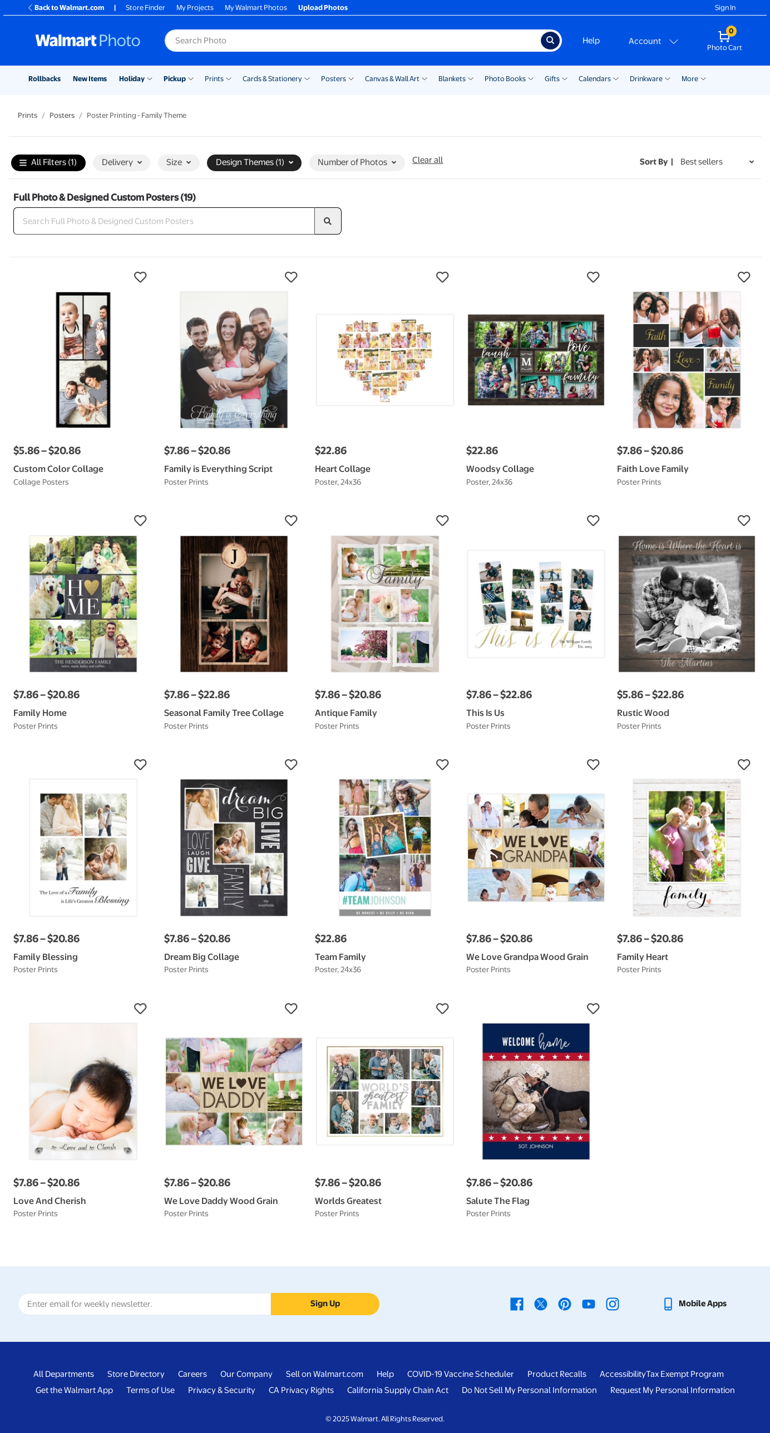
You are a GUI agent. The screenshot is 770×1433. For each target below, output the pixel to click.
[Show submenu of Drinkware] (667, 77)
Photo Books (505, 78)
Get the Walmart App (74, 1390)
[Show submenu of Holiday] (149, 77)
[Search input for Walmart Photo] (353, 40)
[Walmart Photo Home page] (88, 40)
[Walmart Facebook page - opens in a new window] (517, 1303)
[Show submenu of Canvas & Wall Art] (424, 77)
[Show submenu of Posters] (351, 77)
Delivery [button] (122, 162)
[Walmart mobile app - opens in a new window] (694, 1303)
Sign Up (325, 1303)
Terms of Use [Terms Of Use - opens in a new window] (150, 1390)
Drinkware (646, 78)
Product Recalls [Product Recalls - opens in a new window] (556, 1374)
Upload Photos (323, 7)
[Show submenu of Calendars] (616, 77)
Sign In (725, 7)
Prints (214, 78)
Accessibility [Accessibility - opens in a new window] (623, 1374)
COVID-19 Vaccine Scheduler (460, 1374)
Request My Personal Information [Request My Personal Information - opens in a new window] (672, 1390)
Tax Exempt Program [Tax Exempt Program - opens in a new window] (685, 1374)
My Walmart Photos (256, 7)
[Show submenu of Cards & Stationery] (307, 77)
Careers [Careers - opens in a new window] (192, 1374)
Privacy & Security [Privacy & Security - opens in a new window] (221, 1390)
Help (591, 41)
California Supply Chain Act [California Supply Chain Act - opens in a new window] (397, 1390)
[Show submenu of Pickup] (190, 77)
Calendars (595, 78)
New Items (90, 78)
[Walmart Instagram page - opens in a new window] (612, 1303)
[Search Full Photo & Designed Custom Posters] (164, 221)
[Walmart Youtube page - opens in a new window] (588, 1303)
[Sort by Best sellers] (717, 162)
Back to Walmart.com (65, 7)
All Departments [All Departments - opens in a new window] (63, 1374)
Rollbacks (44, 78)
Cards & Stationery (272, 78)
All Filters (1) (48, 163)
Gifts (552, 78)
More (690, 78)
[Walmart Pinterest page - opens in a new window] (564, 1303)
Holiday (132, 78)
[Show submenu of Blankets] (470, 77)
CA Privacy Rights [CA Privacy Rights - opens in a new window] (301, 1390)
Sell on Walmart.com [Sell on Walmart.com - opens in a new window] (324, 1374)
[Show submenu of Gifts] (564, 77)
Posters (333, 78)
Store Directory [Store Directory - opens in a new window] (136, 1374)
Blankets (452, 78)
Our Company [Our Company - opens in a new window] (246, 1374)
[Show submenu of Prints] (228, 77)
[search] (328, 221)
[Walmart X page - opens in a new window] (540, 1303)
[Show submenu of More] (703, 77)
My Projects (195, 7)
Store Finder (145, 7)
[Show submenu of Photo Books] (530, 77)
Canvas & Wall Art (392, 78)
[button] (83, 277)
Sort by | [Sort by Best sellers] (656, 162)
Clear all (427, 160)
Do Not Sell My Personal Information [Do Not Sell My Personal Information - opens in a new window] (529, 1390)
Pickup (175, 78)
